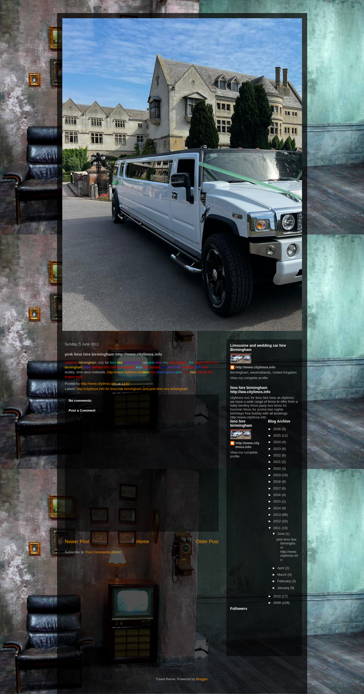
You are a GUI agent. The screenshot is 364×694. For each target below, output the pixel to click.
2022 (277, 455)
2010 (277, 596)
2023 (277, 449)
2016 (277, 495)
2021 (277, 462)
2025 (277, 435)
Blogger (201, 679)
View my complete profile (249, 378)
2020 (277, 468)
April (281, 568)
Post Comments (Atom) (103, 552)
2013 (277, 515)
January (283, 588)
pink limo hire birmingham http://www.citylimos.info (287, 549)
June (281, 534)
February (284, 581)
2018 (277, 482)
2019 (277, 475)
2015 (277, 501)
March (282, 575)
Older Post (207, 541)
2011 (277, 528)
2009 (277, 603)
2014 (277, 508)
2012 (277, 521)
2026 (277, 429)
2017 (277, 488)
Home (142, 541)
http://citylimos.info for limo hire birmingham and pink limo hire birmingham (132, 389)
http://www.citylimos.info (125, 372)
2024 (277, 442)
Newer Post (77, 541)
